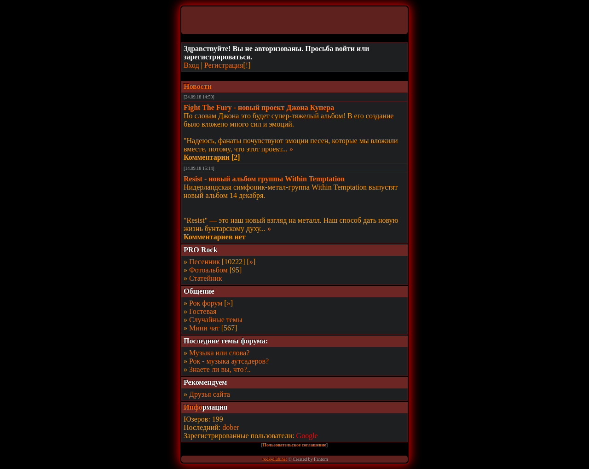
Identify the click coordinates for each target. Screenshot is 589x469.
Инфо (193, 407)
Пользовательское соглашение (294, 444)
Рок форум (205, 303)
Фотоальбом (208, 270)
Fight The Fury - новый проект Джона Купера (259, 107)
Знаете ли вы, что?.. (220, 369)
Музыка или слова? (219, 353)
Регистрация (223, 65)
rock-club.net (274, 459)
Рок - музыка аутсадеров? (229, 361)
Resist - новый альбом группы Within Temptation (264, 179)
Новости (198, 86)
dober (230, 427)
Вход (191, 65)
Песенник (204, 262)
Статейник (205, 278)
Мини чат (204, 328)
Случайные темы (216, 320)
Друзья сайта (209, 394)
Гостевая (202, 311)
